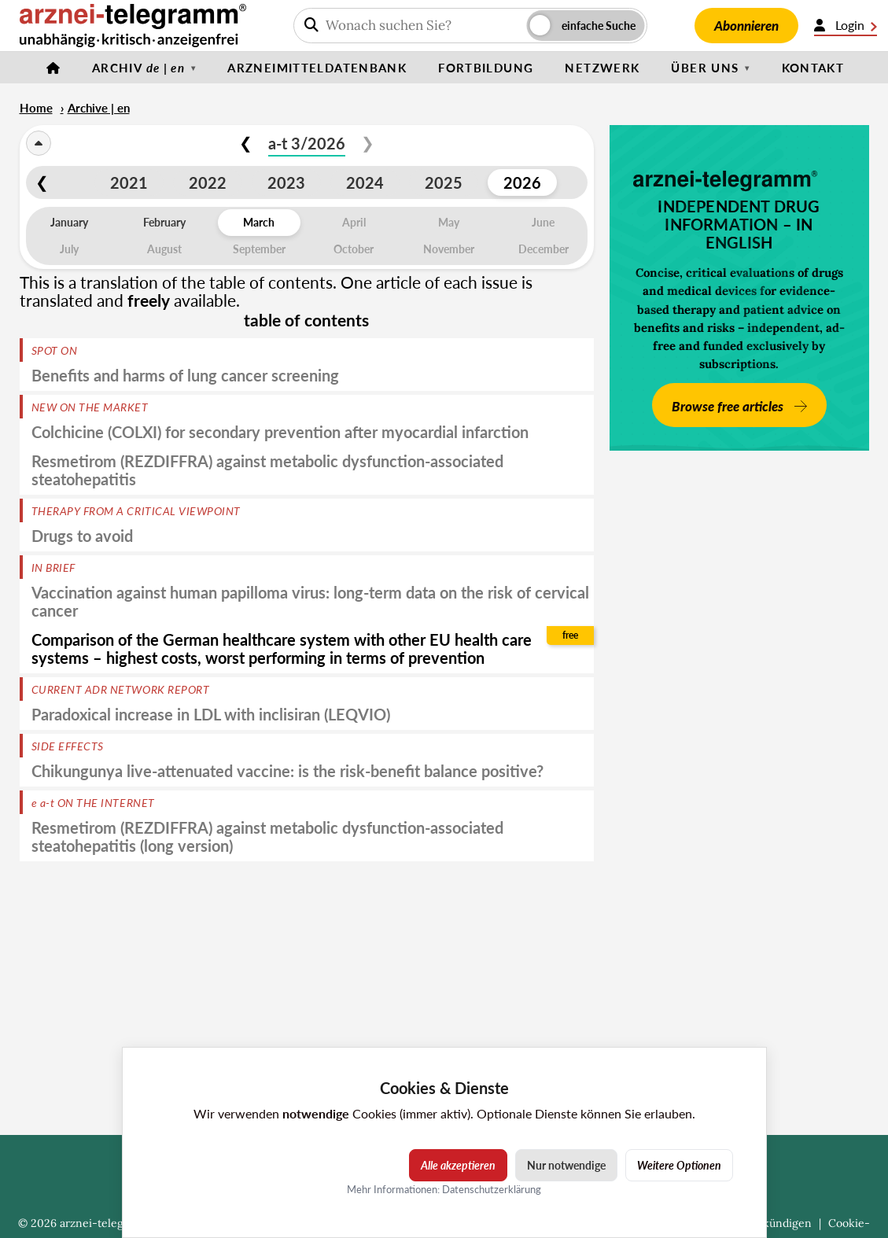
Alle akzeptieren (458, 1165)
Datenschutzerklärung (491, 1189)
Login (845, 25)
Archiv (138, 68)
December (543, 249)
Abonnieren (746, 25)
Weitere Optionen (679, 1165)
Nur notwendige (566, 1165)
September (259, 249)
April (354, 222)
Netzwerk (602, 68)
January (69, 222)
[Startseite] (53, 68)
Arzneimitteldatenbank (317, 68)
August (164, 249)
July (69, 249)
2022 (208, 182)
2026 (522, 182)
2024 (365, 182)
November (448, 249)
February (164, 222)
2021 (129, 182)
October (353, 249)
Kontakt (813, 68)
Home (36, 108)
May (448, 222)
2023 (286, 182)
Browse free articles (729, 406)
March (259, 222)
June (543, 222)
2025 (443, 182)
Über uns (705, 68)
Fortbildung (485, 68)
